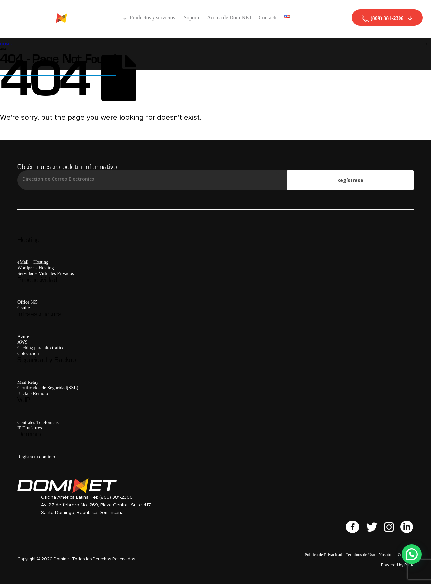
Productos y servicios (153, 17)
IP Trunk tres (29, 427)
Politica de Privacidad (323, 554)
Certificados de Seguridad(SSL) (47, 387)
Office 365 (27, 302)
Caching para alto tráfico (41, 347)
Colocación (28, 353)
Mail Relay (27, 382)
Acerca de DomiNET (229, 17)
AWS (22, 342)
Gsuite (23, 307)
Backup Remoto (32, 393)
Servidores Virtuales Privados (45, 273)
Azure (23, 336)
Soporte (192, 17)
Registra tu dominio (36, 456)
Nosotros (386, 554)
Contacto (268, 17)
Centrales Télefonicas (38, 422)
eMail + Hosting (32, 262)
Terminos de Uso (360, 554)
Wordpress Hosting (35, 267)
